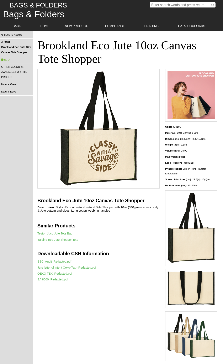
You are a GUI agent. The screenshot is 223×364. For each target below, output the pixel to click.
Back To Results (11, 34)
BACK (17, 26)
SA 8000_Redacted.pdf (52, 279)
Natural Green (9, 84)
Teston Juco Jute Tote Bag (55, 233)
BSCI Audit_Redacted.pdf (54, 261)
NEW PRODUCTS (77, 26)
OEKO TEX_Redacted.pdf (54, 273)
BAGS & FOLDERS (38, 5)
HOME (44, 26)
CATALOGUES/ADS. (192, 26)
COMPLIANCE (115, 26)
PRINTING (151, 26)
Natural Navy (8, 91)
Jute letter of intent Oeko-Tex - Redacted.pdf (66, 267)
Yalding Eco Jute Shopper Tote (57, 239)
